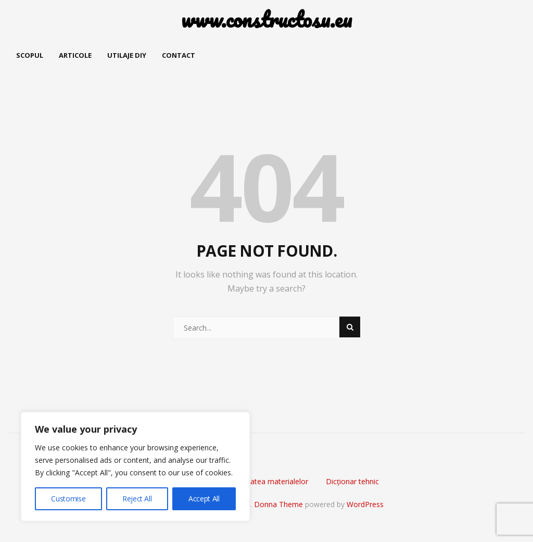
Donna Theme (279, 504)
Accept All (204, 498)
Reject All (137, 498)
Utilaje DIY (126, 55)
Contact (178, 55)
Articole (75, 55)
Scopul (29, 55)
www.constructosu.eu (266, 19)
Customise (68, 498)
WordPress (365, 504)
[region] (135, 466)
